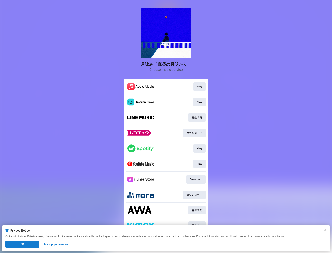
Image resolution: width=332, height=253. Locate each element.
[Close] (325, 230)
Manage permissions (56, 244)
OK (22, 244)
